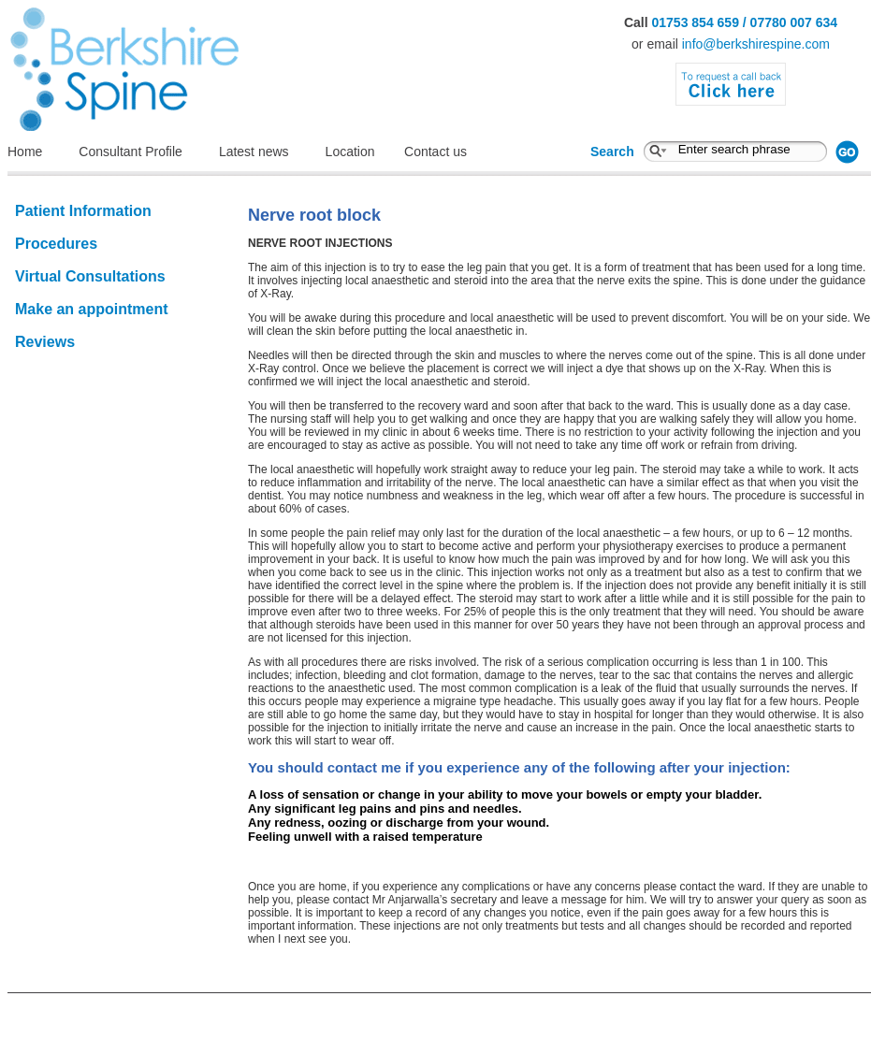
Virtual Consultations (90, 276)
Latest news (254, 151)
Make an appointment (91, 309)
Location (360, 151)
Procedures (56, 244)
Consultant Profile (130, 151)
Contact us (435, 151)
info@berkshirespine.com (756, 43)
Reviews (45, 342)
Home (24, 151)
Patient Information (83, 211)
